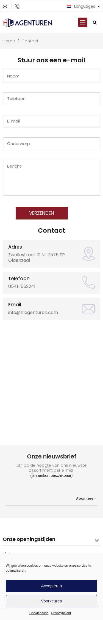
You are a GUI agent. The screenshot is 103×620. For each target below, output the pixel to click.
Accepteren (51, 585)
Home (9, 41)
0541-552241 (19, 6)
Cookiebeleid (38, 613)
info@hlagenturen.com (7, 6)
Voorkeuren (51, 601)
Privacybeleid (61, 613)
